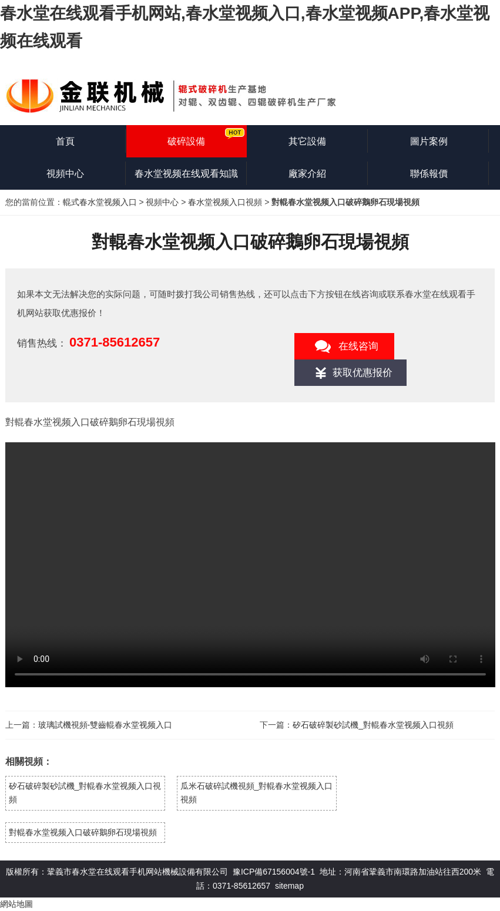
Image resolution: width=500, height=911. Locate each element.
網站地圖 (16, 904)
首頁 (65, 141)
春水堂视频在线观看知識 (186, 174)
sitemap (289, 885)
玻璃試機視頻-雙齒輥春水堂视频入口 (105, 725)
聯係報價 (429, 174)
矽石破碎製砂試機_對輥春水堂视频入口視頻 (373, 725)
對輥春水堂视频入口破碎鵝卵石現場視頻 (83, 832)
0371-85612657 (114, 342)
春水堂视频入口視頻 (225, 202)
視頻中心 (65, 174)
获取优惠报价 (362, 372)
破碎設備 (186, 141)
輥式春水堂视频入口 (100, 202)
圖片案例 (429, 141)
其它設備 (307, 141)
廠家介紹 (307, 174)
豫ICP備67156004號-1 (274, 871)
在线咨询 (358, 346)
